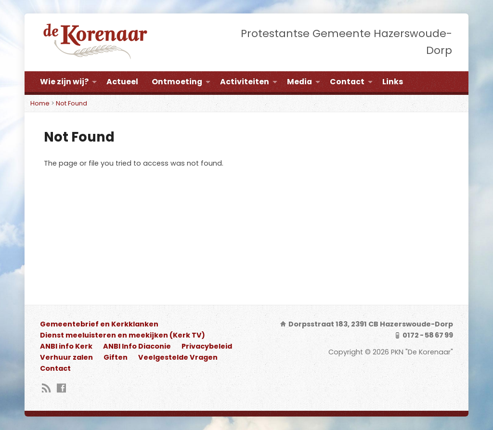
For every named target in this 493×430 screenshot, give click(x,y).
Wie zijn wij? (64, 81)
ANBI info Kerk (66, 346)
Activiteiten (244, 81)
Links (392, 81)
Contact (347, 81)
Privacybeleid (207, 346)
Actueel (122, 81)
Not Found (71, 103)
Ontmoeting (177, 81)
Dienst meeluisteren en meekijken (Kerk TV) (122, 335)
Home (40, 103)
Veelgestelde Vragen (178, 357)
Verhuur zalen (66, 357)
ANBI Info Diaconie (137, 346)
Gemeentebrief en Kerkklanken (99, 324)
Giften (116, 357)
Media (299, 81)
